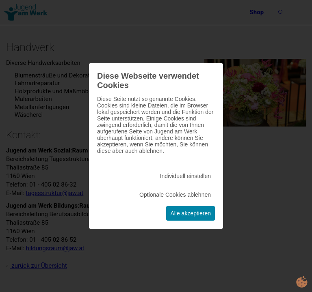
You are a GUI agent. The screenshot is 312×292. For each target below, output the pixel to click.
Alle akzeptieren (190, 213)
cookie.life (302, 282)
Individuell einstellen (185, 176)
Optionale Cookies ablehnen (175, 194)
